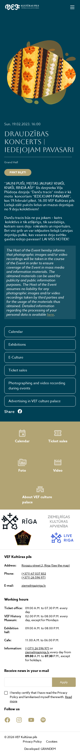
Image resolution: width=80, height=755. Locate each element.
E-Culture (16, 357)
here (50, 314)
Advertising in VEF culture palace (35, 401)
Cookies (51, 741)
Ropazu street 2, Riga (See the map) (46, 565)
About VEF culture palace (37, 495)
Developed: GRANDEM (40, 749)
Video (58, 465)
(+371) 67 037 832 (34, 574)
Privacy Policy (32, 741)
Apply (64, 682)
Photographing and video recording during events (37, 386)
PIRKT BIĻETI (18, 172)
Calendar (16, 331)
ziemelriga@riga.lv (34, 586)
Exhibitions (17, 344)
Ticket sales (18, 370)
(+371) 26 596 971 (34, 577)
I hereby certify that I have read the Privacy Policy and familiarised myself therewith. (41, 697)
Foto (22, 465)
